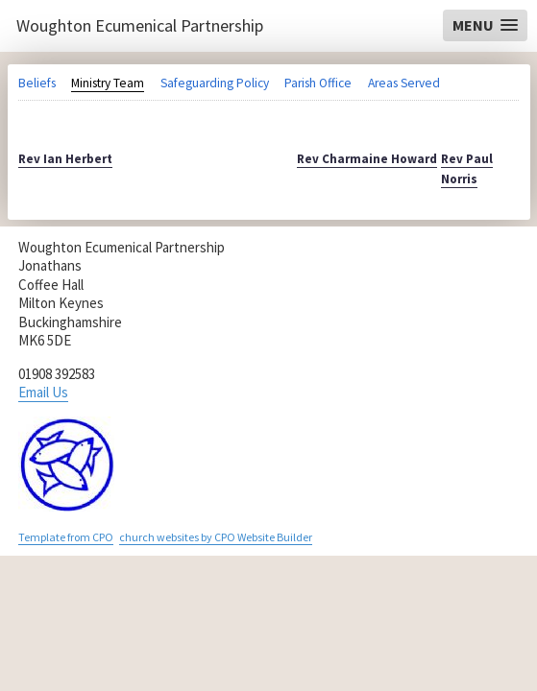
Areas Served (404, 83)
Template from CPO (65, 537)
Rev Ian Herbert (65, 159)
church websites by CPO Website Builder (215, 537)
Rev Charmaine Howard (367, 159)
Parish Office (318, 83)
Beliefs (37, 83)
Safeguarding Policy (214, 83)
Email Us (43, 392)
